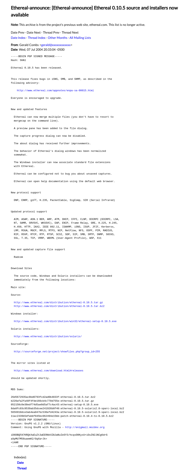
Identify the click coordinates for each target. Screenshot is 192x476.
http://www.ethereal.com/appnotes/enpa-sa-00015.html (55, 90)
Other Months (57, 37)
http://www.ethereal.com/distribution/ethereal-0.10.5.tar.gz (58, 302)
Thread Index (36, 37)
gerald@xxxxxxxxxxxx (56, 45)
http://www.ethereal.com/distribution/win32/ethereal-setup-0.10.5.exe (65, 321)
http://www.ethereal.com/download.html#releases (48, 370)
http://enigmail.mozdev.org (85, 427)
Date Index (18, 37)
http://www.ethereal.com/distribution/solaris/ (48, 336)
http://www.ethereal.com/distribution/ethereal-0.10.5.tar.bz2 (59, 306)
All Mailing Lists (80, 37)
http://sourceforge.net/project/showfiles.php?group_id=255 (57, 351)
